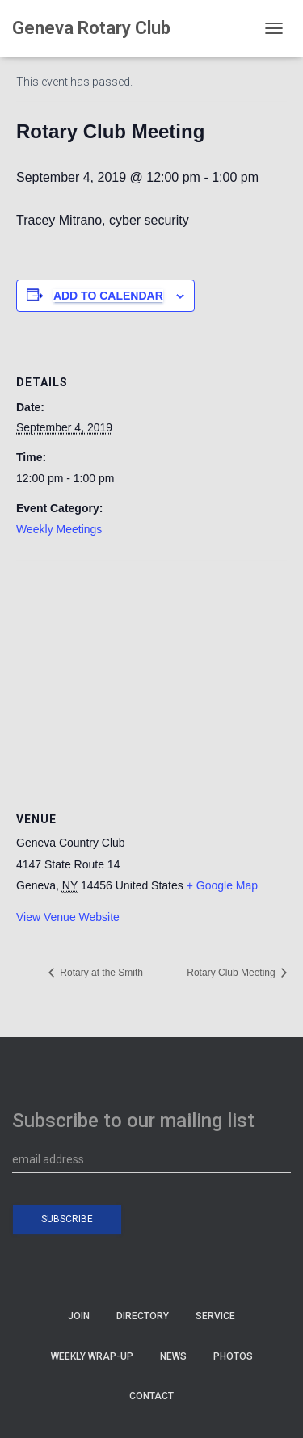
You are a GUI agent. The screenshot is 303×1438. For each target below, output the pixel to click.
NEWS (173, 1356)
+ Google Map (222, 885)
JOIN (79, 1316)
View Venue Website (68, 916)
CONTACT (151, 1396)
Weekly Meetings (59, 529)
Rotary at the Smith (100, 972)
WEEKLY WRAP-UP (92, 1356)
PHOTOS (233, 1356)
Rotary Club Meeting (232, 972)
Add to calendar (108, 295)
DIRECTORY (142, 1316)
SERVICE (215, 1316)
